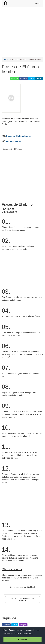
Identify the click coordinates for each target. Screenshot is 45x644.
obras (6, 60)
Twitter (31, 78)
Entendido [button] (22, 640)
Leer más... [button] (28, 633)
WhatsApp (14, 78)
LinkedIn (39, 78)
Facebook (23, 78)
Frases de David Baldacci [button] (12, 149)
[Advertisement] (22, 32)
